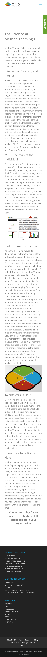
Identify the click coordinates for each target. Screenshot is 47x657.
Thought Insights (28, 643)
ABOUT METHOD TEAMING (14, 585)
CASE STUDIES (9, 609)
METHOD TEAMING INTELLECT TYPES (17, 590)
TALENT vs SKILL (10, 582)
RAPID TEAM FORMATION (13, 571)
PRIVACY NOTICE (10, 619)
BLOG (6, 606)
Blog (36, 640)
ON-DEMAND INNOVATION (14, 569)
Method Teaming (25, 640)
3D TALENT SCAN (10, 556)
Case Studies (14, 643)
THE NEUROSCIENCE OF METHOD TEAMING (19, 593)
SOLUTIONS (11, 640)
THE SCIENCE (9, 588)
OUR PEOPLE (9, 604)
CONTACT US (9, 622)
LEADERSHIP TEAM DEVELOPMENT (16, 561)
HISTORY (7, 614)
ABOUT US (22, 645)
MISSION (8, 617)
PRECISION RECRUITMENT (13, 566)
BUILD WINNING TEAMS (12, 558)
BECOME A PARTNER (11, 612)
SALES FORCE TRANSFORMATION (16, 564)
